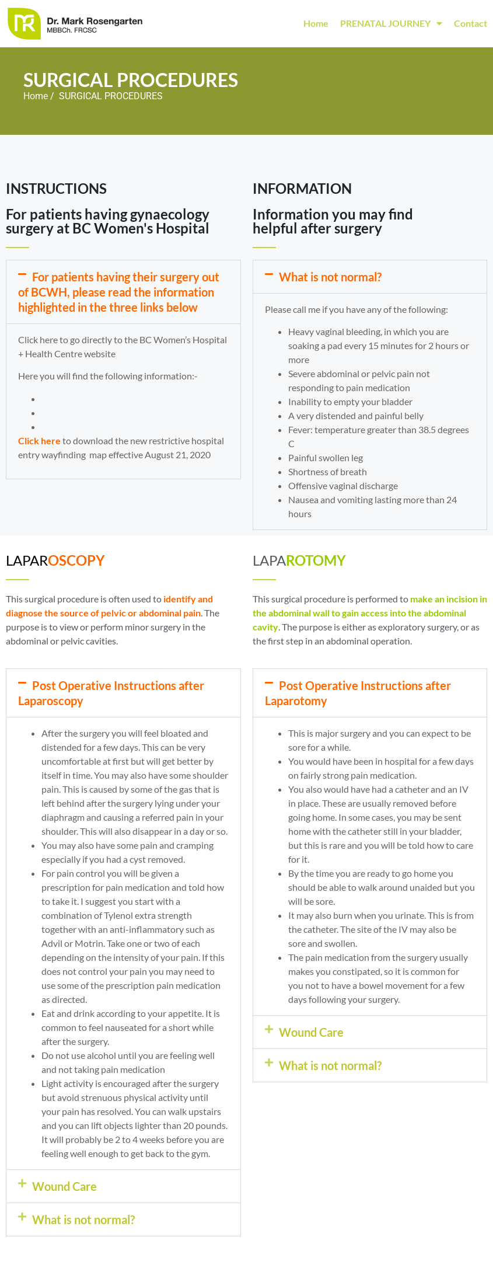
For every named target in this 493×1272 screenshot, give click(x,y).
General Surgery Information (98, 398)
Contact (470, 23)
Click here (39, 440)
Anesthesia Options (81, 426)
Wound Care (64, 1186)
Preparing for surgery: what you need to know (132, 412)
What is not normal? (330, 277)
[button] (123, 291)
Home (315, 23)
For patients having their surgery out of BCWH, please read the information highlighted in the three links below (118, 292)
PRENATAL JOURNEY (391, 23)
